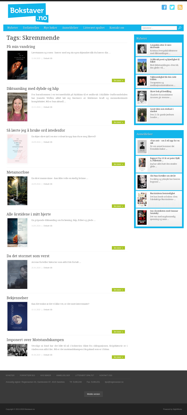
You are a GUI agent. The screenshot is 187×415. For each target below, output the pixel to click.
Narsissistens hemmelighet (162, 193)
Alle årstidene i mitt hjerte (29, 214)
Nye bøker (50, 27)
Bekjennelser (17, 298)
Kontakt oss (117, 27)
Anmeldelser (70, 27)
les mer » (118, 80)
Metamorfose (18, 172)
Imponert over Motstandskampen (35, 340)
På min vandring (21, 47)
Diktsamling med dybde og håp (33, 89)
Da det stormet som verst (28, 256)
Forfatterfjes (31, 27)
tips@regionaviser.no (114, 382)
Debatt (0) (48, 58)
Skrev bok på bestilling (160, 91)
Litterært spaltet (94, 27)
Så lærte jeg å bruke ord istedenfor (36, 130)
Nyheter (12, 27)
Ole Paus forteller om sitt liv (163, 176)
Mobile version (93, 394)
